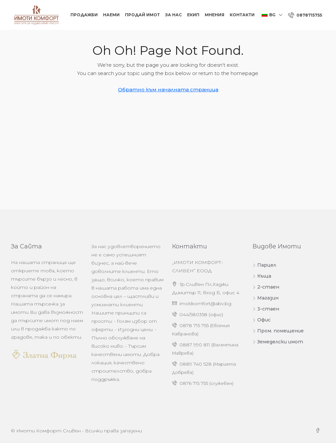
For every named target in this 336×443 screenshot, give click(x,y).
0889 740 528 (195, 364)
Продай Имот (142, 14)
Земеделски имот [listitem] (278, 342)
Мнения (214, 14)
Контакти (242, 14)
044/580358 (193, 314)
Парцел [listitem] (264, 265)
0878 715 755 (194, 325)
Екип (193, 14)
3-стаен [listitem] (266, 309)
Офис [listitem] (262, 320)
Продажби (84, 14)
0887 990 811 (194, 345)
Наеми (111, 14)
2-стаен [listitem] (266, 287)
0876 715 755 (193, 383)
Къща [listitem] (262, 276)
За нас (173, 14)
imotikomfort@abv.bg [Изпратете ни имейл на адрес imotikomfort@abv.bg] (205, 304)
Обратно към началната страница (168, 89)
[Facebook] (319, 431)
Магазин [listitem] (266, 298)
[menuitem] (305, 15)
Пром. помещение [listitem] (278, 331)
